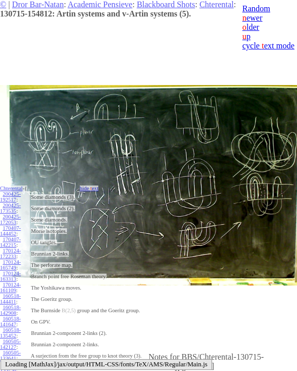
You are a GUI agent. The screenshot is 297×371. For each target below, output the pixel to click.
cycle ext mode (268, 45)
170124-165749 (10, 265)
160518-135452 (10, 333)
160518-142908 (10, 310)
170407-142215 (10, 242)
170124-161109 (10, 287)
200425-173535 (10, 208)
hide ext (89, 188)
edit (205, 366)
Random (256, 8)
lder (250, 27)
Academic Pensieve (99, 4)
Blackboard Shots (166, 4)
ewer (252, 17)
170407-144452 (10, 231)
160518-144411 (10, 299)
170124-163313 (10, 276)
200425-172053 (10, 219)
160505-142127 (10, 344)
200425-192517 (10, 197)
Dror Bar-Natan (38, 4)
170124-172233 (10, 253)
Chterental (216, 4)
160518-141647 (10, 321)
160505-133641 (10, 355)
